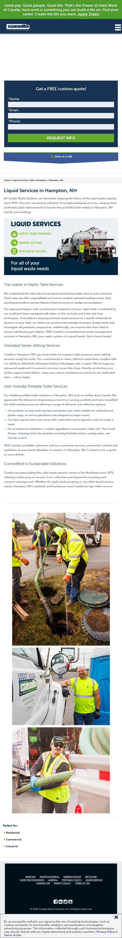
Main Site (31, 877)
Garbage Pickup (72, 877)
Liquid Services (94, 880)
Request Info (61, 138)
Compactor (43, 883)
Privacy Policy (62, 883)
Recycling (91, 877)
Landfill (53, 880)
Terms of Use (82, 883)
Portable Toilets (71, 880)
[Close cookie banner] (116, 917)
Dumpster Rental (49, 877)
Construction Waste (32, 880)
